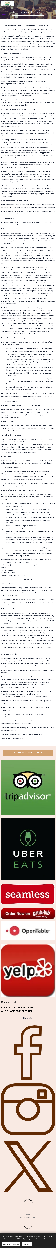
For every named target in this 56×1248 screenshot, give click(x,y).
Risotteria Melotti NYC (28, 1217)
